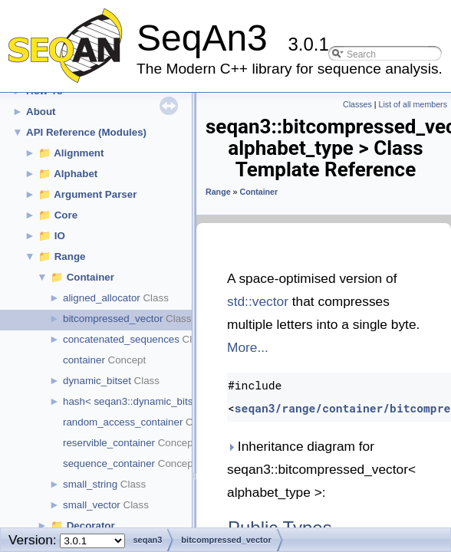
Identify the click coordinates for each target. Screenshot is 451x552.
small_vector (91, 505)
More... (247, 347)
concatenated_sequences (121, 339)
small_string (90, 484)
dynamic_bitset (97, 380)
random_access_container (123, 422)
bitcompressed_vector (113, 318)
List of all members (413, 104)
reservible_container (109, 443)
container (84, 360)
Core (65, 215)
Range (70, 256)
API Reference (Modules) (86, 132)
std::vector (257, 301)
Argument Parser (95, 194)
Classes (357, 104)
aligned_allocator (101, 298)
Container (90, 277)
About (41, 111)
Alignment (79, 153)
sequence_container (109, 463)
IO (59, 236)
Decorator (91, 525)
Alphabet (75, 173)
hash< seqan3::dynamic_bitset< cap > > (153, 401)
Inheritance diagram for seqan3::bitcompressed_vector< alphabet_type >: (321, 469)
